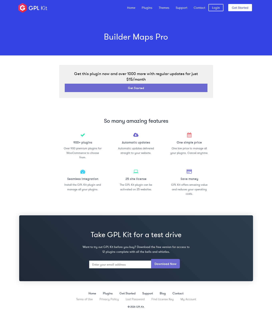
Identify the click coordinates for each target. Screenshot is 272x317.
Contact (199, 8)
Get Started (240, 8)
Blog (163, 293)
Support (181, 8)
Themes (164, 8)
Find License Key (162, 299)
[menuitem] (131, 7)
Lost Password (135, 299)
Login (216, 8)
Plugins (147, 8)
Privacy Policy (109, 299)
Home (131, 8)
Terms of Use (84, 299)
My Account (188, 299)
